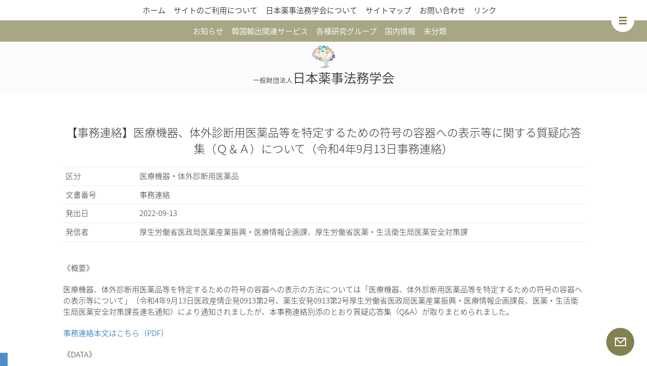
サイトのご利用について (216, 10)
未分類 (435, 31)
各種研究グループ (346, 31)
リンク (484, 10)
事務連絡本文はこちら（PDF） (115, 333)
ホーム (154, 10)
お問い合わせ (442, 10)
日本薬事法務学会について (311, 10)
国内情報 (400, 31)
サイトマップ (388, 10)
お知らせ (208, 31)
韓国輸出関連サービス (270, 31)
